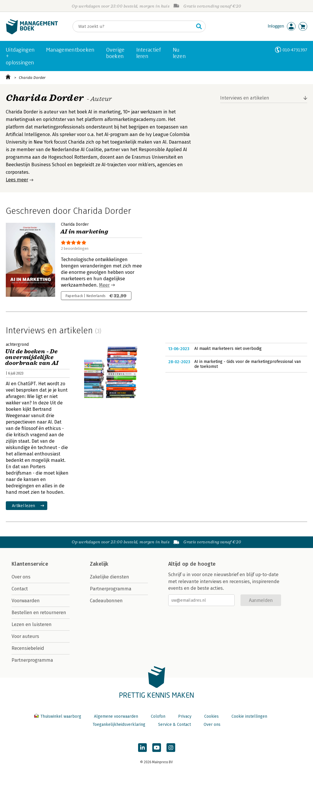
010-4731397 (295, 49)
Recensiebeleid (28, 648)
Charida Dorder (32, 77)
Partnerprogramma (32, 660)
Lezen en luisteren (32, 624)
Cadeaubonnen (106, 600)
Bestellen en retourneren (39, 612)
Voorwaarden (26, 600)
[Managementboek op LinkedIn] (142, 747)
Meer (104, 285)
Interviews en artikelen (244, 98)
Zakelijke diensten (109, 577)
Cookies (211, 716)
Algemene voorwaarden (116, 716)
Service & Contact (174, 724)
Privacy (184, 716)
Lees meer (17, 179)
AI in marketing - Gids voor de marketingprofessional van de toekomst (247, 364)
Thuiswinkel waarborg (58, 716)
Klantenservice (30, 564)
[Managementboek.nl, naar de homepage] (32, 32)
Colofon (158, 716)
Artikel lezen (23, 505)
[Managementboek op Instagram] (171, 747)
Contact (20, 589)
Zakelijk (99, 564)
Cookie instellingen (249, 716)
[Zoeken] (133, 26)
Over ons (21, 577)
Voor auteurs (25, 636)
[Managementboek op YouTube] (156, 747)
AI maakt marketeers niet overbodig (228, 348)
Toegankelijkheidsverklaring (119, 724)
